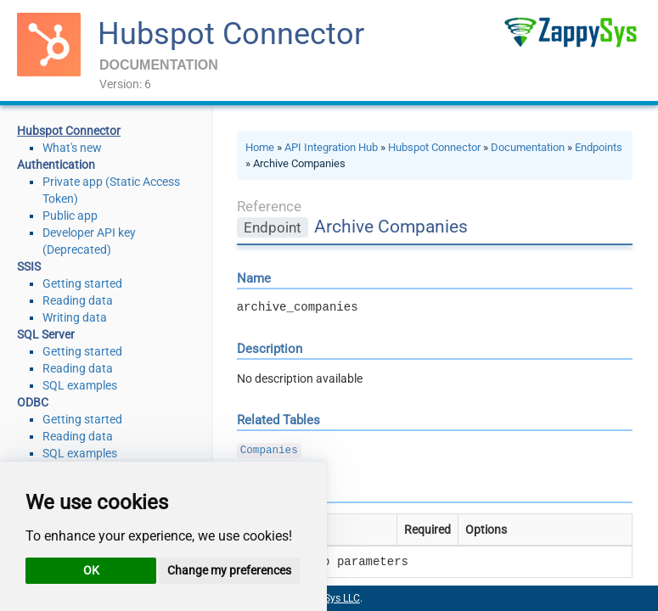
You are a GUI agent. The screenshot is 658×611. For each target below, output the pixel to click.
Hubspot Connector (231, 34)
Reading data (77, 300)
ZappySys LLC (327, 598)
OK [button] (91, 570)
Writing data (74, 317)
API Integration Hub (331, 147)
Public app (70, 215)
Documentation (528, 147)
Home (259, 147)
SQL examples (79, 385)
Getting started (82, 283)
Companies (269, 451)
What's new (72, 147)
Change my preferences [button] (229, 570)
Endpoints (598, 147)
